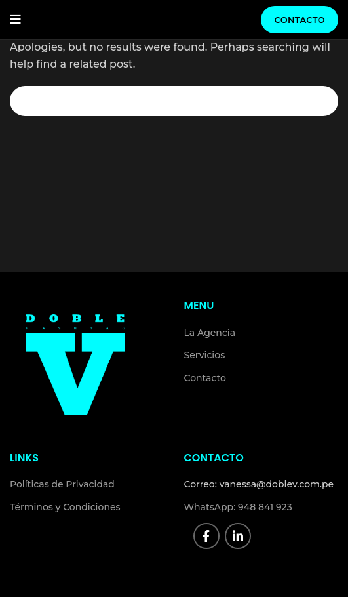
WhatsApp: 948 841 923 (238, 507)
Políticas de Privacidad (62, 484)
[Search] (174, 101)
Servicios (204, 355)
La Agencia (210, 333)
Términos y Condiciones (65, 507)
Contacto (299, 19)
